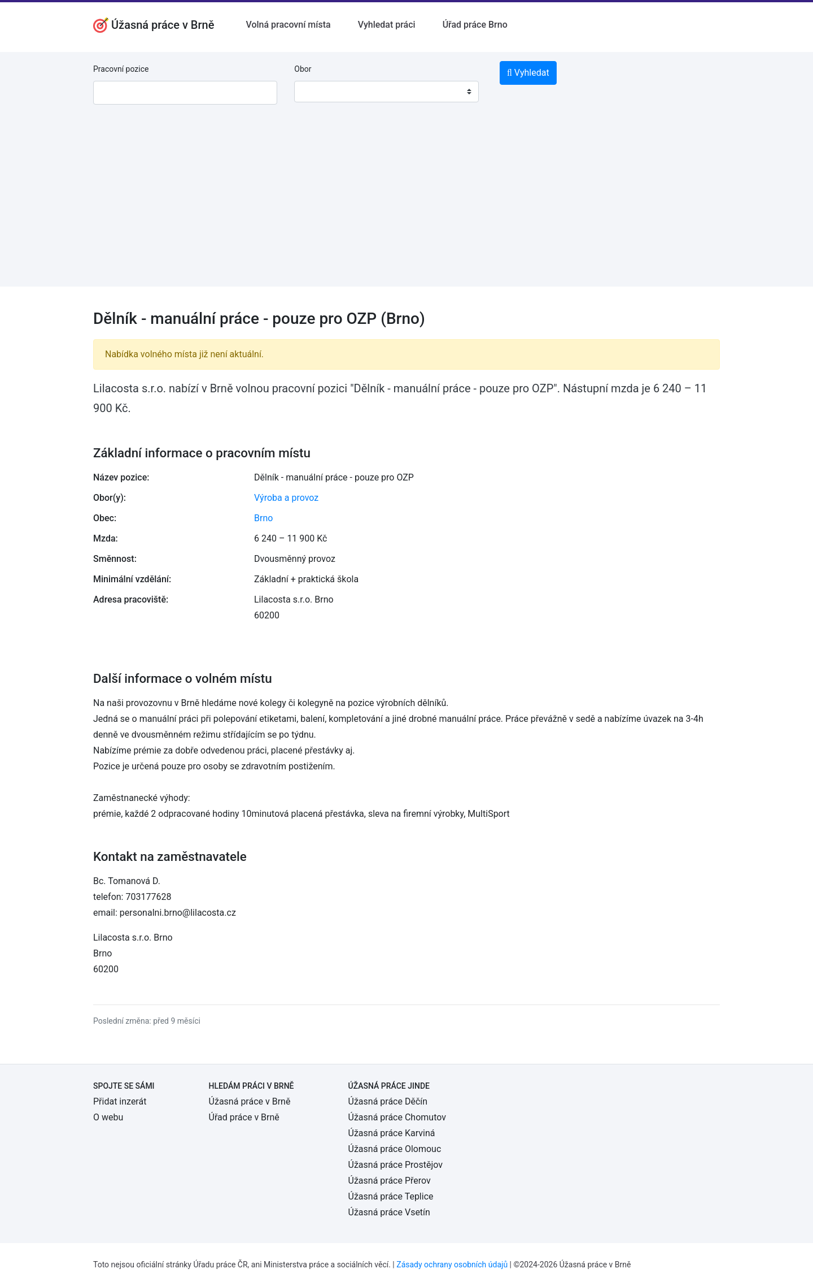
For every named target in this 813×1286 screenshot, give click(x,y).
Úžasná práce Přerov (389, 1180)
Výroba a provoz (286, 497)
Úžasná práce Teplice (391, 1196)
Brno (263, 518)
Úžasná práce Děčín (388, 1101)
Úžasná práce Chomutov (397, 1117)
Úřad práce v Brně (244, 1117)
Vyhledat (528, 72)
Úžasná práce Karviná (391, 1133)
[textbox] (317, 91)
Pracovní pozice (120, 68)
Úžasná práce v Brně (250, 1101)
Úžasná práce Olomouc (395, 1149)
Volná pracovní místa (288, 24)
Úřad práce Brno (475, 24)
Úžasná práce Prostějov (395, 1164)
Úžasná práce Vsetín (389, 1212)
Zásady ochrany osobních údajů (452, 1264)
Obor (302, 68)
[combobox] (386, 91)
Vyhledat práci (387, 24)
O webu (108, 1117)
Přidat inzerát (119, 1101)
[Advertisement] (406, 207)
